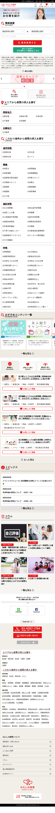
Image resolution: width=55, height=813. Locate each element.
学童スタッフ (34, 178)
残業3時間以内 (9, 256)
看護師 (6, 191)
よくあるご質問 (8, 751)
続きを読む (29, 71)
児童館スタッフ (10, 182)
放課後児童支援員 (11, 178)
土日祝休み (33, 252)
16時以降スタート (36, 265)
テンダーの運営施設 (37, 235)
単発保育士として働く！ (38, 307)
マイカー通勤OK (35, 297)
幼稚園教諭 (33, 173)
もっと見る (29, 460)
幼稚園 (31, 212)
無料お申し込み (8, 746)
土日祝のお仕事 (10, 275)
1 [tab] (21, 86)
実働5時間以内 (9, 270)
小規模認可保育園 (11, 217)
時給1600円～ (9, 279)
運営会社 (6, 755)
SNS (35, 7)
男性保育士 (8, 293)
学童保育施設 (9, 226)
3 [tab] (27, 86)
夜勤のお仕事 (34, 275)
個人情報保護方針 (9, 769)
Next (53, 78)
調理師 (6, 187)
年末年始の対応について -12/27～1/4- (18, 492)
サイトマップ (7, 764)
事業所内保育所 (35, 222)
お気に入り (46, 6)
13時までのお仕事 (11, 261)
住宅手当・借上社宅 (37, 284)
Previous (2, 79)
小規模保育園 (9, 302)
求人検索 (41, 6)
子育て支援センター (11, 231)
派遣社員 (7, 152)
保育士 (6, 168)
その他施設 (8, 240)
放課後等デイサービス (12, 235)
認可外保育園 (34, 217)
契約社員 (7, 157)
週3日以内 (33, 270)
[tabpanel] (27, 78)
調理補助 (32, 187)
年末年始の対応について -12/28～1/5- (18, 501)
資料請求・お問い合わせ (11, 741)
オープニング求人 (11, 297)
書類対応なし (34, 279)
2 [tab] (24, 86)
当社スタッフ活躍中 (37, 293)
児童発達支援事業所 (37, 231)
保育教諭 (32, 168)
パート (31, 157)
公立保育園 (8, 208)
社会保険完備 (9, 284)
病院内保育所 (9, 222)
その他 (6, 196)
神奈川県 (24, 116)
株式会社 (7, 307)
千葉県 (6, 121)
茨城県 (23, 121)
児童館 (31, 226)
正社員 (31, 152)
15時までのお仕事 (36, 261)
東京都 (6, 116)
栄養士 (31, 182)
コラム (5, 760)
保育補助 (7, 173)
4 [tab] (30, 86)
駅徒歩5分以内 (34, 256)
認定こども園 (9, 212)
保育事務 (32, 191)
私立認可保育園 (35, 208)
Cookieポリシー (8, 774)
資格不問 (7, 288)
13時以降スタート (11, 265)
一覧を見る (26, 353)
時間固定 (7, 252)
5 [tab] (33, 86)
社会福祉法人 (34, 302)
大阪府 (6, 132)
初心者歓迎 (33, 288)
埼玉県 (40, 116)
